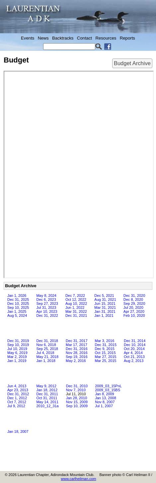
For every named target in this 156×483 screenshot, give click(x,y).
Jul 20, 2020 (133, 307)
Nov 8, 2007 (105, 402)
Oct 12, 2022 (75, 300)
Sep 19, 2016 (76, 357)
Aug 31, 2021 (105, 300)
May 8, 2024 (46, 296)
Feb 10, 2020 (134, 315)
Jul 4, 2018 (45, 353)
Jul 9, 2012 (16, 406)
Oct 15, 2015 (105, 353)
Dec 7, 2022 (75, 296)
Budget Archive (132, 63)
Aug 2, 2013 (133, 361)
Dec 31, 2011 (47, 394)
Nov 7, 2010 (76, 390)
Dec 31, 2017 (76, 341)
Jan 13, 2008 (105, 398)
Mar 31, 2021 (105, 307)
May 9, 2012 (46, 386)
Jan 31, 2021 (105, 311)
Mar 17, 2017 (76, 345)
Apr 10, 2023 (46, 311)
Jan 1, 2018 (45, 361)
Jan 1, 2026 (17, 296)
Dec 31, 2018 (47, 341)
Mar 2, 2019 (17, 357)
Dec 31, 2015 (106, 345)
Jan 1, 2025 (17, 311)
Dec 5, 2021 (104, 296)
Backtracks (63, 38)
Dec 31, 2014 (134, 341)
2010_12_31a (47, 406)
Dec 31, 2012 (18, 394)
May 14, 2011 (47, 402)
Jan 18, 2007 (18, 431)
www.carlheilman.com (78, 479)
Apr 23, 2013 (17, 390)
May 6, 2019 (17, 353)
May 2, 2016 (76, 361)
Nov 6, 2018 (46, 345)
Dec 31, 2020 (134, 296)
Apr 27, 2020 (133, 311)
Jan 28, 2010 (76, 398)
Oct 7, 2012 (16, 402)
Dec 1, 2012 (17, 398)
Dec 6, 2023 (46, 300)
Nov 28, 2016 (76, 353)
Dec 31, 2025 (18, 300)
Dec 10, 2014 (134, 345)
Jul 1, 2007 (104, 406)
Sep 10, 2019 (18, 345)
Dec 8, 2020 (133, 300)
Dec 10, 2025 (18, 303)
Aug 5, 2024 (17, 315)
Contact (84, 38)
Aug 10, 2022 (76, 303)
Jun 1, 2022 (75, 307)
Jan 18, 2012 (46, 390)
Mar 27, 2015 (106, 357)
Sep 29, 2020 (134, 303)
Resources (105, 38)
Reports (127, 38)
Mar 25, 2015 (106, 361)
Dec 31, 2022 (47, 315)
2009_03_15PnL (108, 386)
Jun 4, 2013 (17, 386)
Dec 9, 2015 (105, 349)
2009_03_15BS (107, 390)
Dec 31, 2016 (76, 349)
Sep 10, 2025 (18, 307)
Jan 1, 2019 (17, 361)
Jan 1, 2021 (104, 315)
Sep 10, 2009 (77, 406)
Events (27, 38)
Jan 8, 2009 (104, 394)
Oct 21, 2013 (134, 357)
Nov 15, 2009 (77, 402)
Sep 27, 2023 (47, 303)
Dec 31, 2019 (18, 341)
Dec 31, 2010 (77, 386)
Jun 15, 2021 (105, 303)
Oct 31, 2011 (46, 398)
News (43, 38)
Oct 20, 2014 (134, 349)
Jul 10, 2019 (17, 349)
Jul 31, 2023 (46, 307)
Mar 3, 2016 (105, 341)
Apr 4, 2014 (133, 353)
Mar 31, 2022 (76, 311)
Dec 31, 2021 (76, 315)
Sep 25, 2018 (47, 349)
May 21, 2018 (47, 357)
